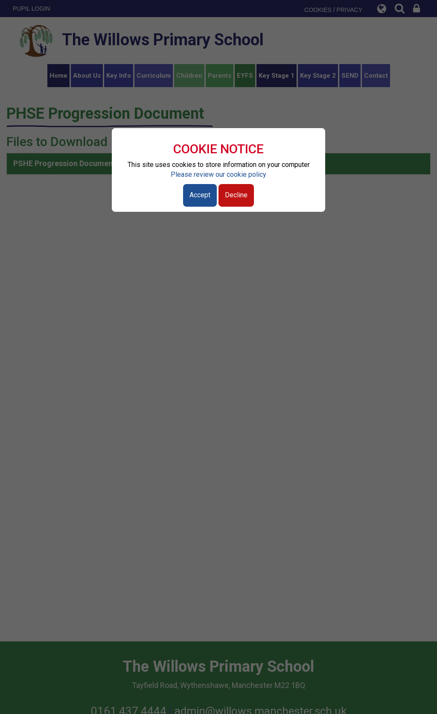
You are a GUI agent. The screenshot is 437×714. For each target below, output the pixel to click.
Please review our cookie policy (218, 174)
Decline (236, 195)
